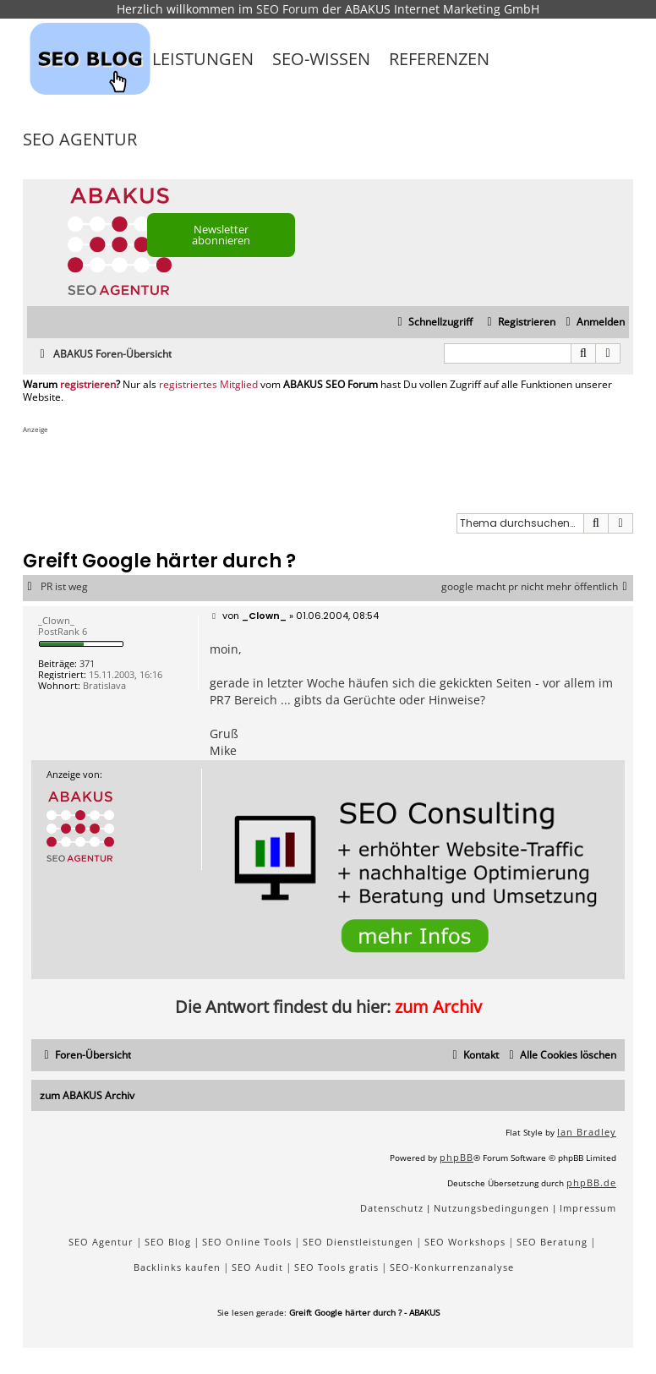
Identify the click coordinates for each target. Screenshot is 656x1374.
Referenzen (439, 58)
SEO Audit (257, 1267)
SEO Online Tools (247, 1241)
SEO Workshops (465, 1241)
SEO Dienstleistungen (358, 1241)
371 (87, 663)
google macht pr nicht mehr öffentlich (537, 587)
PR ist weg (64, 587)
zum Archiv (438, 1006)
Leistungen (203, 58)
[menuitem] (593, 322)
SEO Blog (168, 1241)
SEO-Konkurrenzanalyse (452, 1267)
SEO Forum (287, 9)
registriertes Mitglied (208, 384)
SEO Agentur (80, 139)
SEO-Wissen (321, 58)
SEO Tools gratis (336, 1267)
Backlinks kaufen (177, 1267)
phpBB (456, 1157)
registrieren (88, 384)
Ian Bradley (586, 1131)
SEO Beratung (552, 1241)
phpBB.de (591, 1182)
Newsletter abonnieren (221, 235)
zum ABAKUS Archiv (87, 1095)
